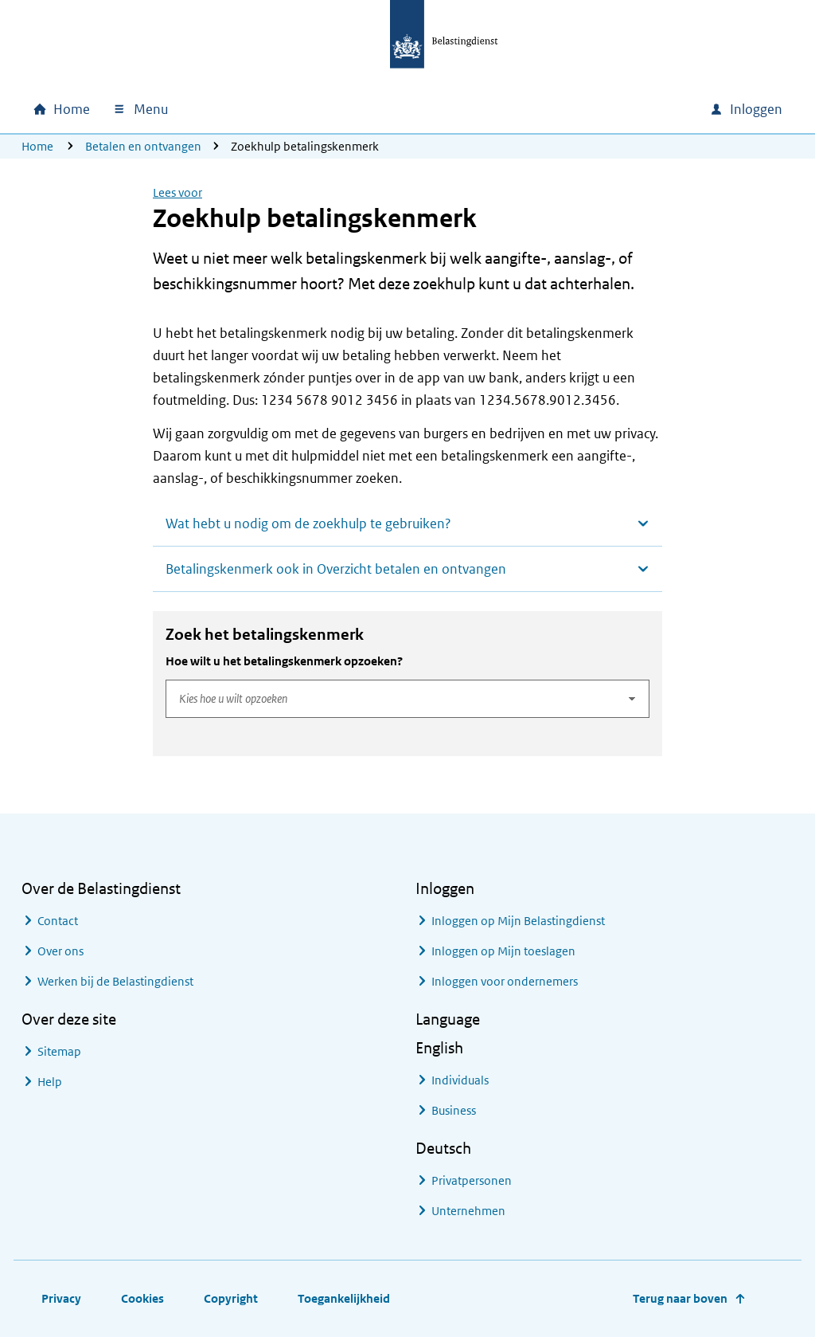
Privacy (61, 1298)
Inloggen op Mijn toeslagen (503, 951)
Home (37, 146)
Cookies (142, 1298)
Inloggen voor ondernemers (504, 981)
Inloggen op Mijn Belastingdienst (518, 920)
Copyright (231, 1298)
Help (49, 1081)
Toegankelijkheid (344, 1298)
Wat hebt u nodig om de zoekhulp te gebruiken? (308, 523)
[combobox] (561, 109)
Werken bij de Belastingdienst (115, 981)
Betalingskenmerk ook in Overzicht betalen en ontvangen (336, 569)
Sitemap (59, 1051)
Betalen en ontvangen (143, 146)
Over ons (60, 951)
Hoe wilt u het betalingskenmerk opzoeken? (284, 660)
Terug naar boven (680, 1298)
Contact (57, 920)
